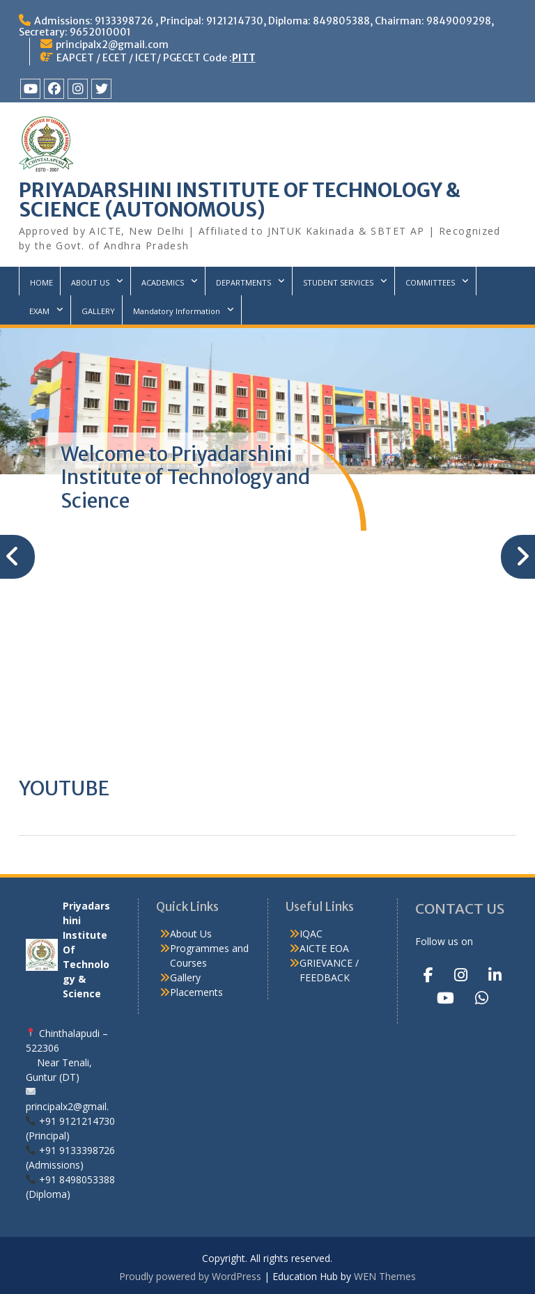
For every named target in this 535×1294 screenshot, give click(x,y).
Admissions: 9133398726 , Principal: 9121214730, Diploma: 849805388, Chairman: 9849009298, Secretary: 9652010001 (256, 26)
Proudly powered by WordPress (190, 1276)
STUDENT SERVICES (338, 282)
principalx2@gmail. (67, 1106)
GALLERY (98, 311)
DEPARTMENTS (243, 282)
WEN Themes (385, 1276)
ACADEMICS (162, 282)
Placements (196, 992)
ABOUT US (90, 282)
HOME (41, 282)
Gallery (185, 977)
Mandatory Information (176, 311)
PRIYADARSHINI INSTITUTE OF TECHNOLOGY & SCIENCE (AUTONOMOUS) (239, 200)
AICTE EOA (324, 948)
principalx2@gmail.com (112, 44)
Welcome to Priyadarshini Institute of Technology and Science (185, 477)
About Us (191, 933)
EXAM (39, 311)
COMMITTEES (430, 282)
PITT (244, 58)
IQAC (311, 933)
